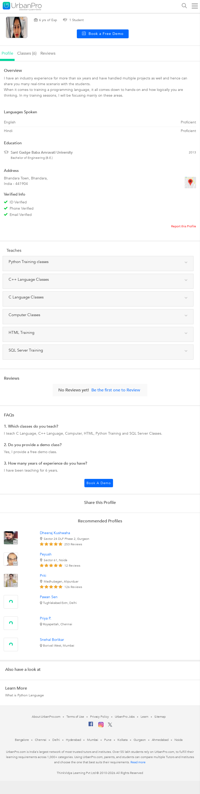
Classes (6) (26, 53)
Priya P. (45, 618)
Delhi (56, 740)
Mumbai (92, 740)
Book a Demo (98, 483)
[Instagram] (101, 726)
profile (7, 53)
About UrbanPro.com (46, 717)
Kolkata (122, 740)
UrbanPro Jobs (125, 717)
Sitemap (160, 717)
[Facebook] (91, 726)
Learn (144, 717)
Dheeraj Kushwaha (55, 532)
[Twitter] (110, 726)
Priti (43, 575)
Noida (178, 740)
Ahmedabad (160, 740)
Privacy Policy (99, 717)
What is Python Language (24, 695)
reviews (47, 53)
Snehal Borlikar (52, 639)
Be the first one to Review (115, 390)
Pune (107, 740)
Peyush (46, 554)
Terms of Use (75, 717)
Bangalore (22, 740)
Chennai (40, 740)
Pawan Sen (49, 597)
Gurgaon (140, 740)
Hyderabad (73, 740)
